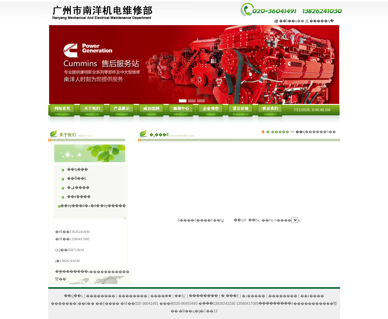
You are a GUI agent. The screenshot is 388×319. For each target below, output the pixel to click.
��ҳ (300, 132)
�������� (100, 296)
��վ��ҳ (73, 296)
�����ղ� (321, 21)
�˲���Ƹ (230, 296)
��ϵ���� (312, 296)
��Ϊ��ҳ (288, 21)
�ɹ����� (253, 296)
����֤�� (161, 296)
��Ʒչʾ (180, 296)
